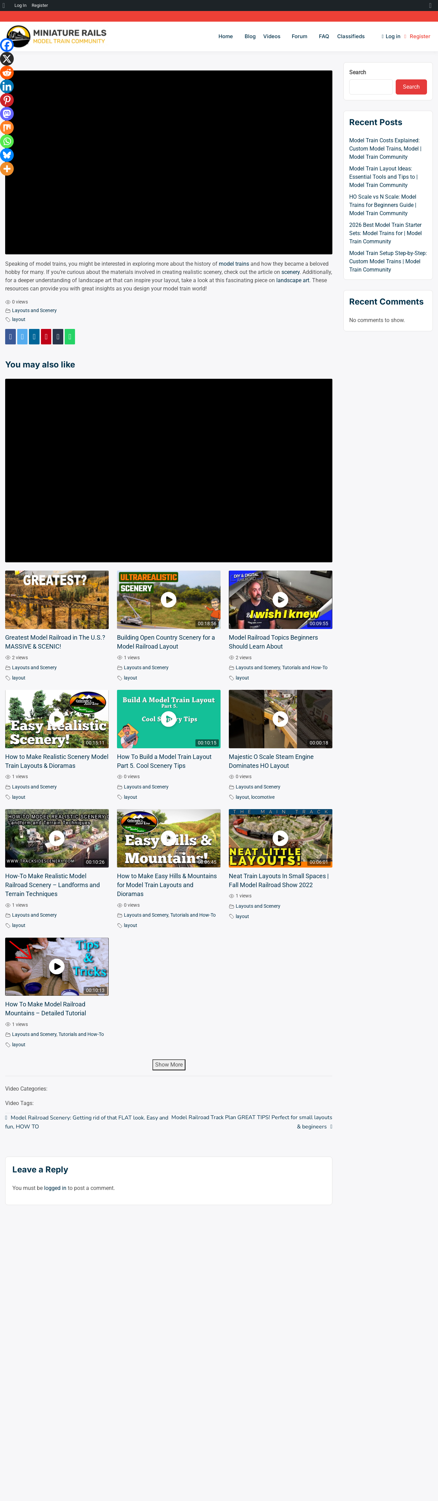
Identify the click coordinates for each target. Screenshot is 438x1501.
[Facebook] (7, 45)
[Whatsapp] (7, 141)
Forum (299, 36)
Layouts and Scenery (34, 310)
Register (417, 36)
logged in (55, 1188)
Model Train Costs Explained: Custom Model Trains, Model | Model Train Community (385, 148)
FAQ (324, 36)
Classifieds (351, 36)
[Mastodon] (7, 114)
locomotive (263, 797)
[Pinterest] (7, 100)
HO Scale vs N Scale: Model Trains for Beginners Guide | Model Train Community (382, 205)
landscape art (292, 280)
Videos (271, 36)
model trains (234, 264)
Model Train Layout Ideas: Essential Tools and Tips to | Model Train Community (383, 176)
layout (18, 319)
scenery (290, 272)
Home (225, 36)
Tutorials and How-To (305, 668)
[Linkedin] (7, 86)
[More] (7, 169)
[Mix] (7, 127)
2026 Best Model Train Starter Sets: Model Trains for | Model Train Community (385, 233)
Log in (391, 36)
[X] (7, 59)
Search (357, 72)
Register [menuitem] (40, 5)
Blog (250, 36)
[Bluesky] (7, 155)
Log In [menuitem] (20, 5)
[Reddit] (7, 72)
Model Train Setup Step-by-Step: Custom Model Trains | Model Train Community (388, 261)
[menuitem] (6, 5)
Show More (169, 1064)
